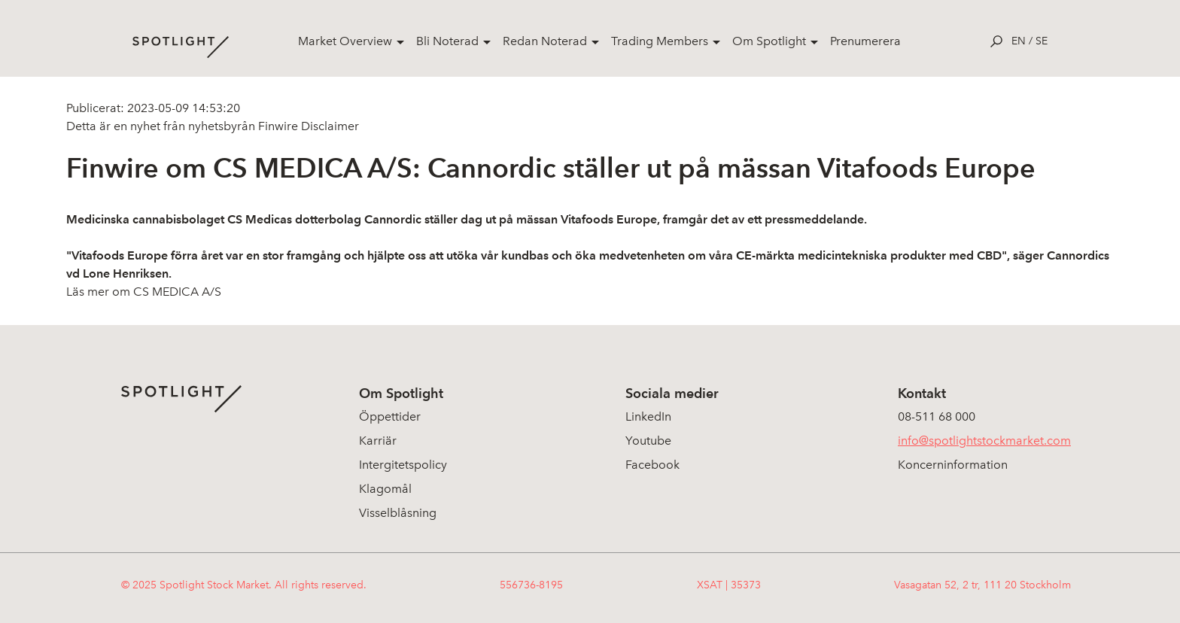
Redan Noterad (545, 41)
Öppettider (390, 416)
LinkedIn (648, 416)
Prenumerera (865, 41)
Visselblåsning (397, 513)
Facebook (652, 464)
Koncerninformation (953, 464)
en (1018, 41)
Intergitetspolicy (403, 464)
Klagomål (385, 489)
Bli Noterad (447, 41)
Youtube (648, 440)
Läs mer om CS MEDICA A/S (143, 291)
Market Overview (345, 41)
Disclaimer (328, 126)
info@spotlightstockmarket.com (984, 440)
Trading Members (659, 41)
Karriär (378, 440)
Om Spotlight (769, 41)
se (1042, 41)
